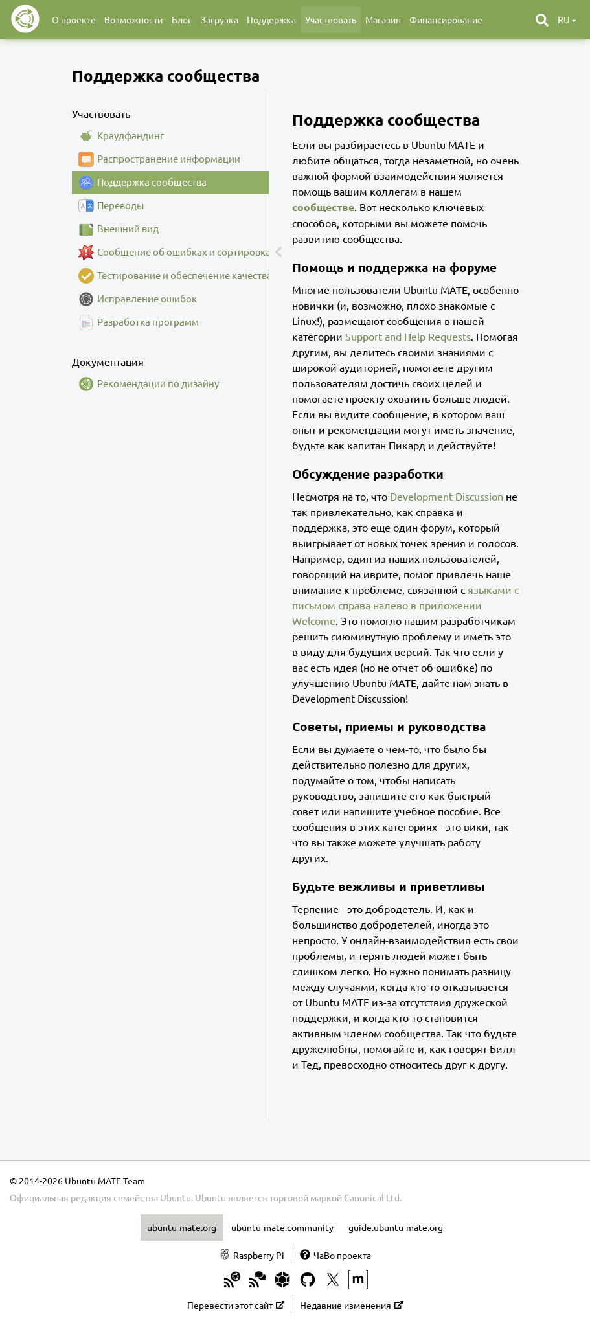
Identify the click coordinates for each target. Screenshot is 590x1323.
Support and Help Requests (408, 336)
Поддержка (271, 19)
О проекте (74, 19)
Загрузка (219, 19)
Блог (182, 19)
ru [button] (567, 19)
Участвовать (330, 19)
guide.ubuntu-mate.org (395, 1227)
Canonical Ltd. (373, 1197)
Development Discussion (446, 496)
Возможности (133, 19)
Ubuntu (210, 1197)
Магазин (383, 19)
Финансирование (445, 19)
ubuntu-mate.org (181, 1227)
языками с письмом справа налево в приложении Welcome (405, 605)
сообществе (323, 207)
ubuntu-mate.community (282, 1227)
